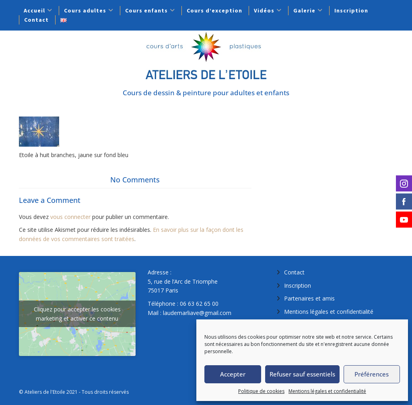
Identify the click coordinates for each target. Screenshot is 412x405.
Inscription (351, 10)
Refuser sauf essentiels (302, 374)
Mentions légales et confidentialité (327, 391)
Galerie (304, 10)
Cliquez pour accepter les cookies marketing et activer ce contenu (77, 313)
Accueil (34, 10)
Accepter (232, 374)
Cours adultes (85, 10)
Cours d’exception (214, 10)
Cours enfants (146, 10)
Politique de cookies (261, 391)
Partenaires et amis (309, 298)
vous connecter (70, 217)
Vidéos (264, 10)
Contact (36, 19)
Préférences (371, 374)
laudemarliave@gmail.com (197, 313)
